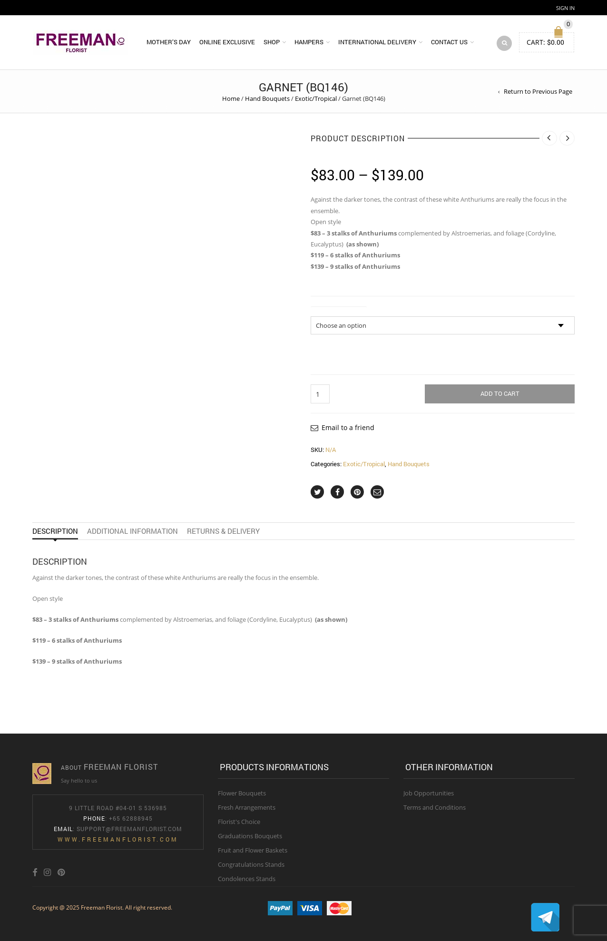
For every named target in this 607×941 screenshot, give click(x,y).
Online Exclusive (227, 42)
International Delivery (377, 42)
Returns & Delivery (223, 531)
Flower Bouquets (242, 793)
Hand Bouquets (267, 98)
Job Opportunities (428, 793)
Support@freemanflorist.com (129, 829)
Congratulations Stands (251, 864)
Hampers (308, 42)
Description (55, 531)
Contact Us (449, 42)
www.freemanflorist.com (118, 839)
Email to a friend (348, 427)
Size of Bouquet (338, 310)
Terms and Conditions (434, 807)
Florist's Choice (239, 821)
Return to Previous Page (538, 91)
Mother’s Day (169, 42)
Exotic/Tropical (316, 98)
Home (231, 98)
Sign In (565, 7)
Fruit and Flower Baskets (252, 850)
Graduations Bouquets (250, 836)
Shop (272, 42)
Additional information (132, 531)
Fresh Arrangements (246, 807)
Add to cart (499, 393)
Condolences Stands (246, 878)
